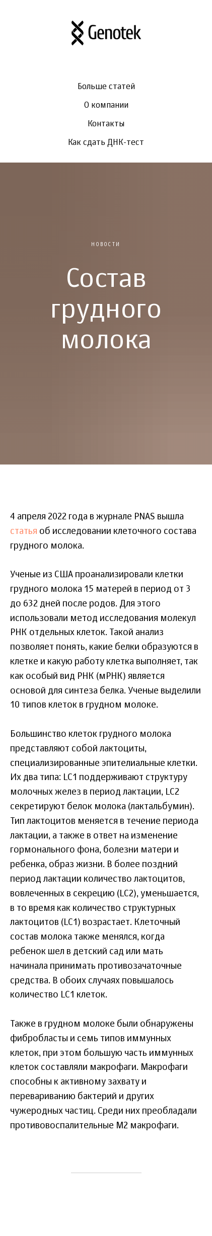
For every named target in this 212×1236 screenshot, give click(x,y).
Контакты (106, 124)
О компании (106, 106)
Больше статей (106, 87)
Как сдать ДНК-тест (106, 143)
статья (23, 531)
